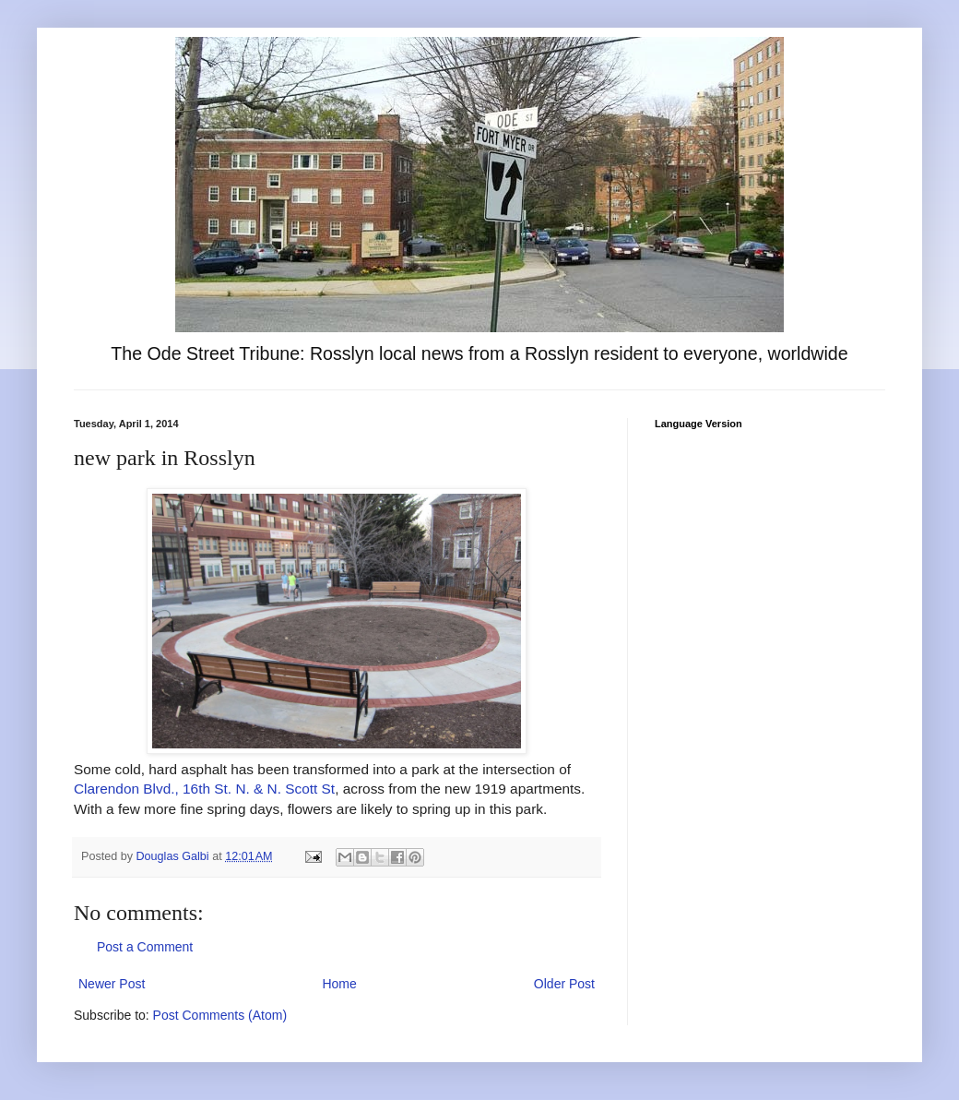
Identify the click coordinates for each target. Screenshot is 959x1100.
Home (339, 983)
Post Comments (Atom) (220, 1015)
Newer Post (111, 983)
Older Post (564, 983)
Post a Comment (145, 946)
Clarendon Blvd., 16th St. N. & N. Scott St (204, 788)
